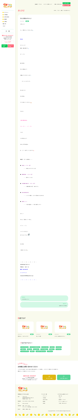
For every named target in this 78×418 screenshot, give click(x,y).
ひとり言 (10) (36, 349)
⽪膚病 (5, 19)
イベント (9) (58, 349)
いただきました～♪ (25, 299)
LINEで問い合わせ (63, 377)
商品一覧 (4, 23)
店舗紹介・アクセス (38, 4)
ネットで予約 (11, 46)
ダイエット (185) (44, 347)
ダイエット (6, 12)
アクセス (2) (50, 351)
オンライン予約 (49, 377)
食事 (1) (32, 351)
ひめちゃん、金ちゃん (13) (41, 351)
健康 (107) (51, 349)
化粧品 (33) (23, 349)
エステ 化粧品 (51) (44, 349)
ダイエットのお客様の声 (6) (35, 347)
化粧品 (5, 21)
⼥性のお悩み (6, 16)
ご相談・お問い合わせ (58, 4)
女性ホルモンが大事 (63, 305)
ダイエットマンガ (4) (24, 351)
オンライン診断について (48, 4)
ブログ (4, 26)
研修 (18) (29, 349)
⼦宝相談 (6, 14)
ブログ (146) (58, 347)
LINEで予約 (4, 46)
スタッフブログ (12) (24, 347)
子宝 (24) (52, 347)
